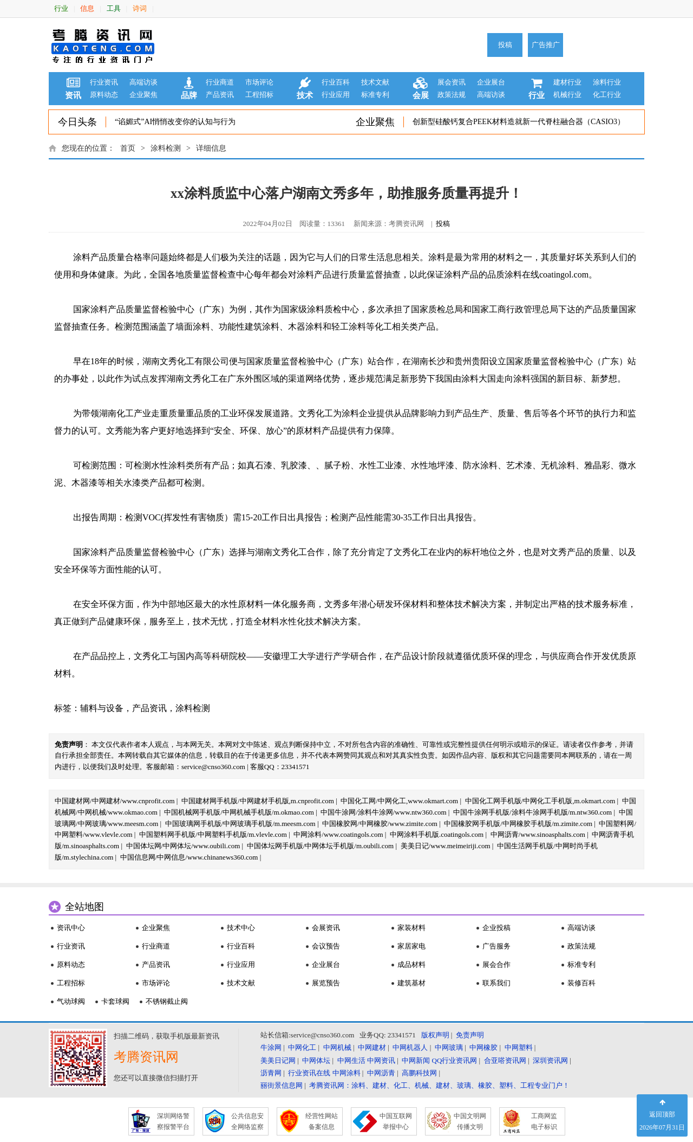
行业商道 (220, 82)
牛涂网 (271, 1047)
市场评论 (259, 82)
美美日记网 (278, 1060)
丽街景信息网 (281, 1085)
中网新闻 (416, 1060)
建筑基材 (411, 983)
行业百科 (336, 82)
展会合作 (496, 964)
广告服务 (496, 946)
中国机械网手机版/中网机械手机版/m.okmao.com (239, 812)
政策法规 (451, 95)
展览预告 (326, 983)
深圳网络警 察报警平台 (173, 1121)
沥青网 (271, 1073)
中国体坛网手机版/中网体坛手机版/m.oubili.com (320, 846)
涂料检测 (166, 148)
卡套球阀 (115, 1001)
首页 (127, 148)
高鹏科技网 (419, 1073)
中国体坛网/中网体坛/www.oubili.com (183, 846)
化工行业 (607, 95)
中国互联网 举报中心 (396, 1121)
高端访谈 (143, 82)
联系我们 (496, 983)
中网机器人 (410, 1047)
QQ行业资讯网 (455, 1060)
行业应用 (336, 95)
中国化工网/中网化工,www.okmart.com (399, 801)
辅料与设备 (101, 708)
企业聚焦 (143, 95)
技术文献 (375, 82)
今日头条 (77, 122)
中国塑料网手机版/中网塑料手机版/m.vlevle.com (213, 834)
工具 (114, 8)
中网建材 (372, 1047)
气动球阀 (71, 1001)
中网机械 (337, 1047)
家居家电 (411, 946)
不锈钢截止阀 (167, 1001)
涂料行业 (607, 82)
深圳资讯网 (550, 1060)
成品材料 (411, 964)
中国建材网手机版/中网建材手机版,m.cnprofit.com (257, 801)
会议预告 (326, 946)
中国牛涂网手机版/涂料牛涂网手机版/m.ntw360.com (532, 812)
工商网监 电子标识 (544, 1121)
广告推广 (546, 45)
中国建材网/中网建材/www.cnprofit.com (115, 801)
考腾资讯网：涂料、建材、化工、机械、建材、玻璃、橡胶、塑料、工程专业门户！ (439, 1085)
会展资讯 (326, 928)
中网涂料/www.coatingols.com (338, 834)
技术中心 (241, 928)
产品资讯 (220, 95)
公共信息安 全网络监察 (247, 1121)
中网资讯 (381, 1060)
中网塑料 (519, 1047)
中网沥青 (381, 1073)
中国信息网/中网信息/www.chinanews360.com (189, 857)
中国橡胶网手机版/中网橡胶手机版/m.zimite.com (518, 824)
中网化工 (302, 1047)
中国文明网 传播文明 (470, 1121)
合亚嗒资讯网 (505, 1060)
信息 (87, 8)
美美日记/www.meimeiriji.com (446, 846)
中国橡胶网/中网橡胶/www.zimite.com (379, 824)
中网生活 (351, 1060)
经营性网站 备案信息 (321, 1121)
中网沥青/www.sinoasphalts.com (538, 834)
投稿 (505, 45)
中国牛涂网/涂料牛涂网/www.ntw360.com (383, 812)
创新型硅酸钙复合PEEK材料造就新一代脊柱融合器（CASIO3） (519, 122)
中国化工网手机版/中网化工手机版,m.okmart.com (540, 801)
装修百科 (581, 983)
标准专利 (375, 95)
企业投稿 (496, 928)
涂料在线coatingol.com (547, 274)
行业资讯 (104, 82)
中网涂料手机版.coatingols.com (436, 834)
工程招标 (259, 95)
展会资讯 (451, 82)
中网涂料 (346, 1073)
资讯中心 (71, 928)
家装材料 (411, 928)
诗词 (140, 8)
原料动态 (104, 95)
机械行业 (567, 95)
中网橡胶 (483, 1047)
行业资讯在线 (309, 1073)
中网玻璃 (449, 1047)
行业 (61, 8)
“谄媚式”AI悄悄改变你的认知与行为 (175, 122)
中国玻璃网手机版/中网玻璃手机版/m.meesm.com (240, 824)
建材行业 (567, 82)
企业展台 (491, 82)
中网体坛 (316, 1060)
